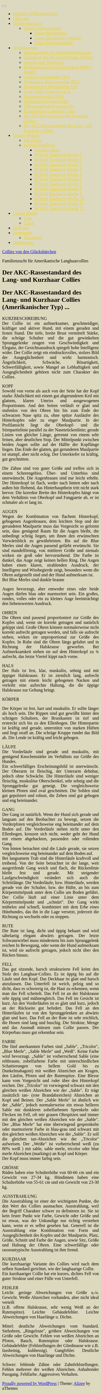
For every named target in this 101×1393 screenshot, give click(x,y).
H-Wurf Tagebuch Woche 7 (58, 184)
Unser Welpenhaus (50, 33)
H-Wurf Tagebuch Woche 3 (58, 164)
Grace (29, 223)
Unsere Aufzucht (27, 23)
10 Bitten (21, 228)
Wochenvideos (47, 150)
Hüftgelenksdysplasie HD (46, 101)
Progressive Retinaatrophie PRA (52, 82)
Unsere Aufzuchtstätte (43, 28)
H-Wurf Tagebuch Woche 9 (58, 193)
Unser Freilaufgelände (53, 43)
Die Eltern (32, 140)
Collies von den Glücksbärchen (29, 251)
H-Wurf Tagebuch (39, 145)
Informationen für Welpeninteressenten (57, 52)
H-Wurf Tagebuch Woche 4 (58, 169)
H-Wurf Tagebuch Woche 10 (59, 198)
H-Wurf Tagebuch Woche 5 (58, 174)
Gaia (28, 218)
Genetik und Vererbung (44, 62)
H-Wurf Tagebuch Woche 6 (58, 179)
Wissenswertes (25, 47)
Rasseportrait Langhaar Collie (49, 111)
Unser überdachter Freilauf (57, 38)
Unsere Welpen (26, 135)
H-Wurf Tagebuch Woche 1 (58, 155)
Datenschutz (23, 242)
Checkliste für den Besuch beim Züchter (58, 57)
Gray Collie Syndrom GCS (47, 91)
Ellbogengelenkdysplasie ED (49, 106)
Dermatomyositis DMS (44, 96)
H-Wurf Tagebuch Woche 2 (58, 159)
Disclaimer (33, 237)
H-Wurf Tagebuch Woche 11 (59, 203)
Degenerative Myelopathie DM (51, 86)
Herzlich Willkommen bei (35, 13)
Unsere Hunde (25, 213)
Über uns (21, 18)
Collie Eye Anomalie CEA (46, 77)
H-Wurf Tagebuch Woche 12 (59, 208)
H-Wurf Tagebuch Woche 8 (58, 189)
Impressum (22, 232)
